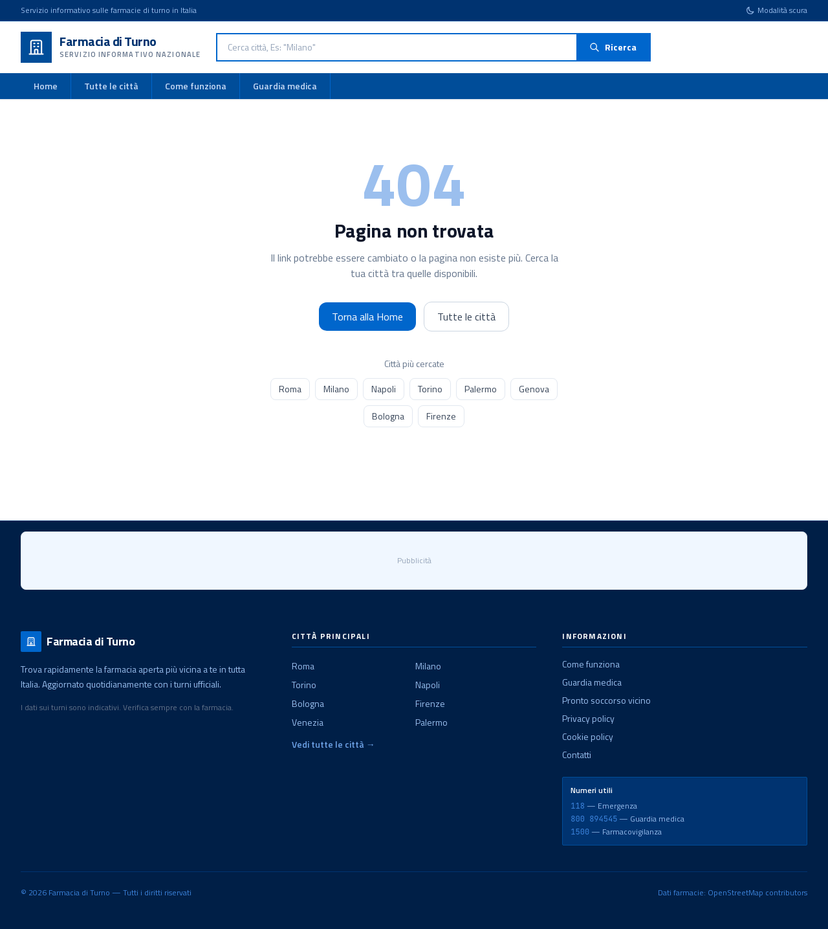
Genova (534, 389)
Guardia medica (285, 86)
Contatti (576, 754)
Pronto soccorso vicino (606, 700)
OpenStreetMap (735, 892)
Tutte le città (111, 86)
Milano (336, 389)
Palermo (480, 389)
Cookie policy (587, 736)
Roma (290, 389)
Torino (430, 389)
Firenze (441, 416)
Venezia (307, 722)
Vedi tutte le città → (333, 744)
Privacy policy (588, 718)
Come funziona (195, 86)
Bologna (388, 416)
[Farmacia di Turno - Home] (111, 47)
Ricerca (613, 47)
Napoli (383, 389)
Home (46, 86)
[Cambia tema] (776, 10)
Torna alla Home (367, 316)
